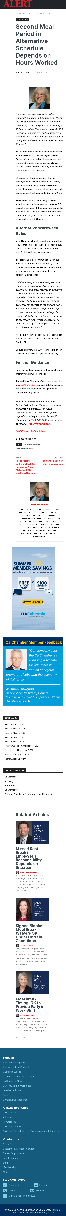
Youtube (40, 1190)
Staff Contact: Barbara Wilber (31, 431)
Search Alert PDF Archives (17, 758)
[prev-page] (18, 1038)
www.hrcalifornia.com (39, 423)
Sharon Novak (27, 1015)
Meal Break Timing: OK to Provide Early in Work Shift (30, 1005)
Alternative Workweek (32, 445)
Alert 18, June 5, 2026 (14, 724)
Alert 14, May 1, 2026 (14, 741)
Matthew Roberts (29, 872)
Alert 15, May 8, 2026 (14, 737)
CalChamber (10, 776)
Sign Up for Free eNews (21, 1195)
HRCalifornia (10, 785)
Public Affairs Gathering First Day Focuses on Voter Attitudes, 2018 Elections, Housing (25, 467)
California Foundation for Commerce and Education (28, 794)
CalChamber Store (13, 789)
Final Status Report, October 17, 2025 (22, 745)
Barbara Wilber (24, 73)
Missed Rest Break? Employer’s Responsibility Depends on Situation (29, 858)
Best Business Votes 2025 (17, 754)
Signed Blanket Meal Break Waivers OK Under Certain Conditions (30, 933)
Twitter (12, 1190)
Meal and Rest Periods (25, 449)
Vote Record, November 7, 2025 (20, 750)
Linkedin (43, 1185)
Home (18, 13)
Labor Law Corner (43, 13)
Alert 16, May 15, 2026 (15, 732)
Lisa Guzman (26, 945)
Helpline (27, 13)
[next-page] (23, 1038)
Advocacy (9, 781)
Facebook (13, 1185)
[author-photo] (17, 872)
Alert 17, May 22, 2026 (15, 728)
